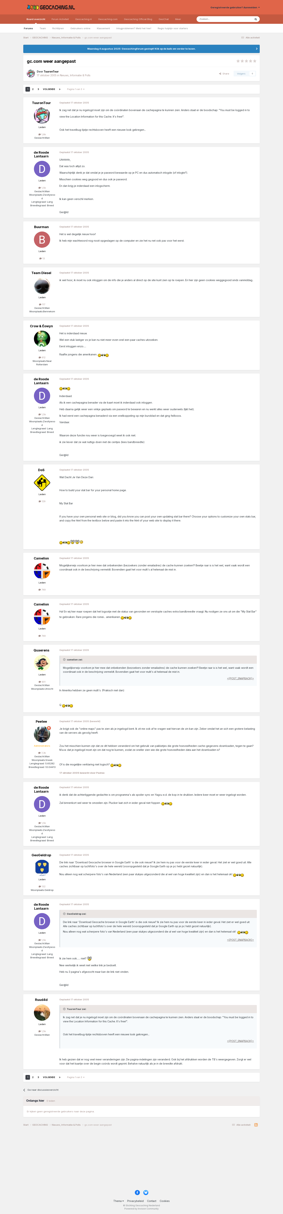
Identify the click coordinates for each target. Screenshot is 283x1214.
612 (42, 357)
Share (224, 73)
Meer (178, 19)
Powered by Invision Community (141, 1208)
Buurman (41, 227)
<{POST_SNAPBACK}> (240, 678)
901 (42, 681)
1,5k (42, 187)
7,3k (42, 752)
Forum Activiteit (60, 19)
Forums (28, 28)
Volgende (49, 89)
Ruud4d (41, 1000)
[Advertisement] (131, 1159)
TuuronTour (41, 103)
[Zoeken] (213, 19)
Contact (151, 1200)
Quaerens (41, 650)
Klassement (103, 28)
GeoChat (164, 19)
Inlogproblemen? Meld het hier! (133, 28)
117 (42, 304)
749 (42, 589)
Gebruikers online (80, 28)
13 (42, 258)
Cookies (165, 1200)
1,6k (42, 134)
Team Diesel (41, 273)
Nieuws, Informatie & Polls (75, 75)
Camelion (41, 558)
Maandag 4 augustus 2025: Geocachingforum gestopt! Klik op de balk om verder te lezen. (141, 48)
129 (42, 501)
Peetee (41, 721)
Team (43, 28)
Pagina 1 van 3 (75, 89)
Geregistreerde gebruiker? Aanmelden (235, 7)
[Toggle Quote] (64, 659)
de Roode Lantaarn (41, 154)
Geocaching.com (107, 19)
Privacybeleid (135, 1200)
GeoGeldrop (41, 855)
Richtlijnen (58, 28)
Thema (118, 1200)
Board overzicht (36, 21)
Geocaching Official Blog (138, 19)
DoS (41, 470)
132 (42, 886)
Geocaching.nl (83, 19)
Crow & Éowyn (41, 326)
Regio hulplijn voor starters (173, 28)
